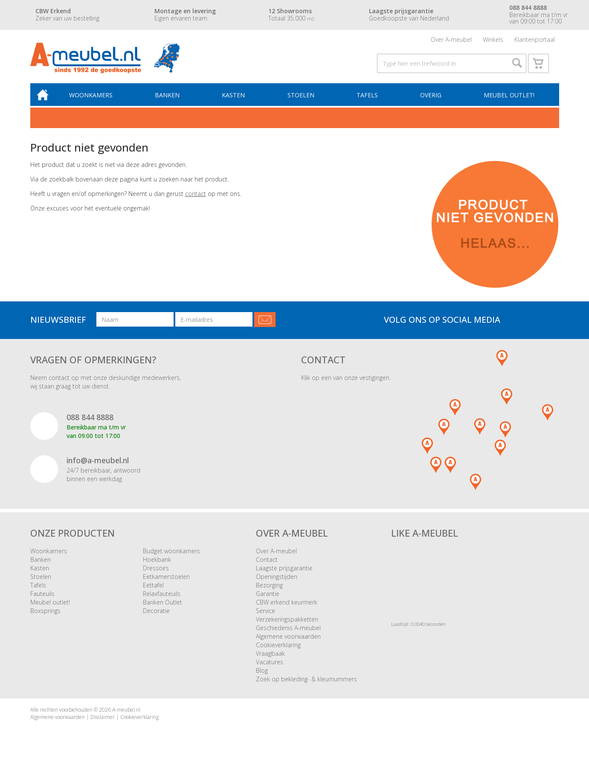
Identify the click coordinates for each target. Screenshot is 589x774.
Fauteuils (42, 600)
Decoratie (156, 617)
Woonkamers (96, 101)
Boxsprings (45, 617)
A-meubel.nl (126, 716)
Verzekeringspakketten (287, 626)
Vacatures (269, 668)
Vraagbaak (270, 660)
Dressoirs (156, 574)
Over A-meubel (451, 40)
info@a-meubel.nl (98, 466)
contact (195, 200)
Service (265, 617)
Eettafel (153, 591)
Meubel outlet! (508, 101)
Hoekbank (157, 566)
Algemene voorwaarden (288, 643)
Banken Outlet (162, 609)
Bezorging (269, 591)
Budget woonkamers (171, 557)
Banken (171, 101)
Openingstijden (276, 583)
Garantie (267, 600)
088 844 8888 (90, 424)
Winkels (493, 40)
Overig (431, 101)
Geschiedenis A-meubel (288, 634)
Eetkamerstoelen (166, 583)
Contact (267, 566)
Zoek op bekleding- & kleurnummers (306, 685)
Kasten (236, 101)
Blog (262, 677)
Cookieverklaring (278, 651)
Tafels (368, 101)
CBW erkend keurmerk (286, 609)
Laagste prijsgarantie (284, 574)
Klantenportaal (534, 40)
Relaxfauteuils (161, 600)
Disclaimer (102, 723)
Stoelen (303, 101)
